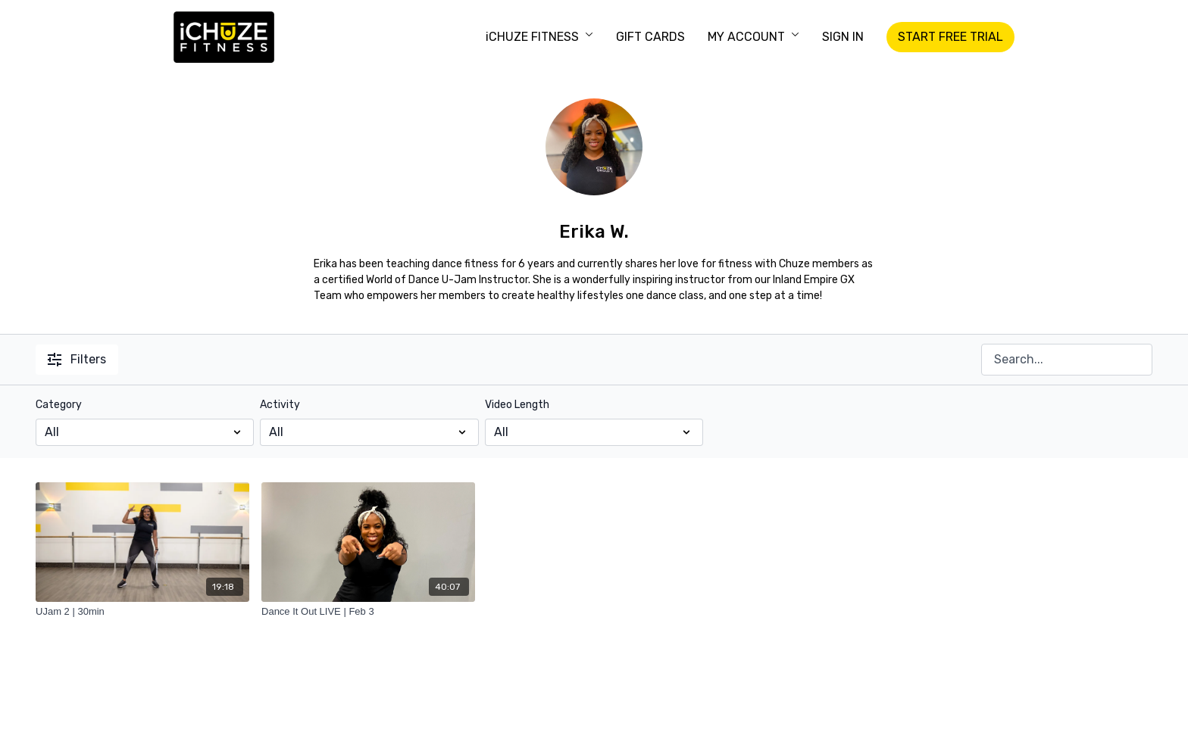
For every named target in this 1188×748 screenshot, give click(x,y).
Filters (77, 359)
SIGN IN (843, 37)
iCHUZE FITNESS (539, 37)
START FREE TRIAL (950, 37)
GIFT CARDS (650, 37)
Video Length (517, 404)
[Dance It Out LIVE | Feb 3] (368, 611)
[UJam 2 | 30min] (142, 611)
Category (59, 404)
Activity (280, 404)
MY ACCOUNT (753, 37)
